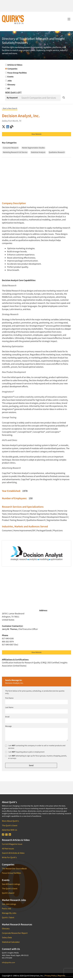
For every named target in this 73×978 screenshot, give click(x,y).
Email (7, 716)
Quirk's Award (8, 893)
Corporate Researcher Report (14, 933)
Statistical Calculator (11, 942)
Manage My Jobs (9, 913)
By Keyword (12, 97)
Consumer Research (47, 510)
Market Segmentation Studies (43, 513)
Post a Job (6, 908)
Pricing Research (30, 517)
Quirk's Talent (8, 917)
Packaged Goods (44, 530)
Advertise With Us (9, 830)
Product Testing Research (13, 520)
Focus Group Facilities (11, 873)
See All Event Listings (11, 884)
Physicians (58, 530)
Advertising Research (11, 510)
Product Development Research (53, 517)
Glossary (5, 928)
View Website (36, 134)
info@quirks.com (8, 962)
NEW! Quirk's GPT (13, 92)
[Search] (40, 97)
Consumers (7, 530)
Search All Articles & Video (13, 853)
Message (8, 726)
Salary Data (7, 937)
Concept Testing (29, 510)
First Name (9, 698)
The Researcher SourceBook (14, 868)
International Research (18, 513)
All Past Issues (8, 848)
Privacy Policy (51, 975)
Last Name (9, 707)
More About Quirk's (10, 821)
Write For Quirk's (9, 857)
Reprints (61, 975)
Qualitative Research (35, 520)
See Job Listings (9, 904)
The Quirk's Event (9, 825)
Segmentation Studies (57, 520)
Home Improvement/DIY (24, 530)
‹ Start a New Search (9, 108)
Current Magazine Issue (12, 844)
